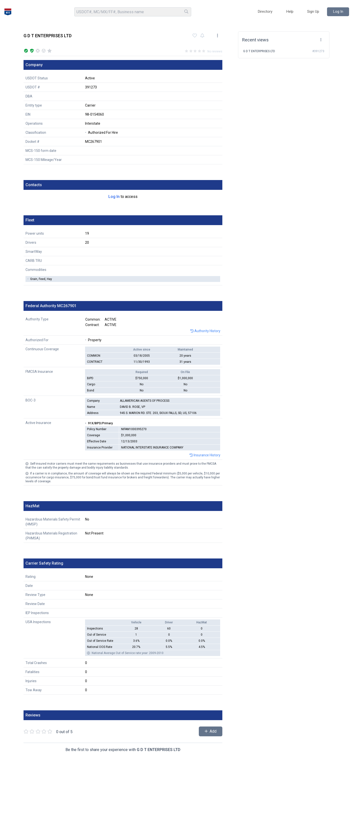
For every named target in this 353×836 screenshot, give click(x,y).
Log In (114, 196)
